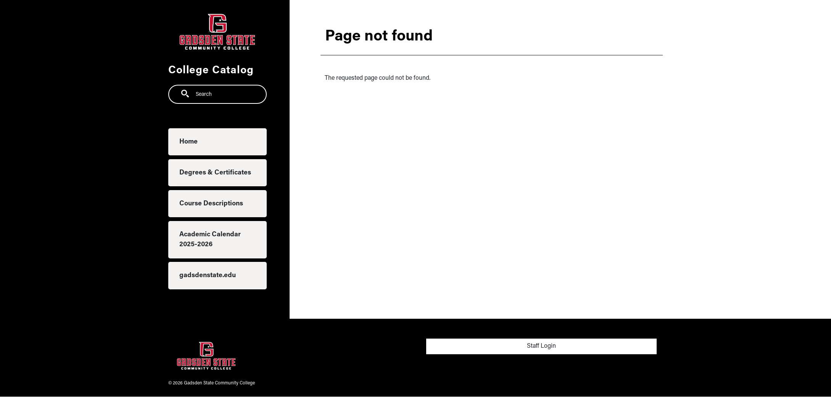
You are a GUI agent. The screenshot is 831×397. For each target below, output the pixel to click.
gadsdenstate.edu (207, 275)
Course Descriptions (211, 203)
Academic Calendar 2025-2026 (210, 239)
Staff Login (541, 346)
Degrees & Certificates (215, 172)
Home (188, 142)
